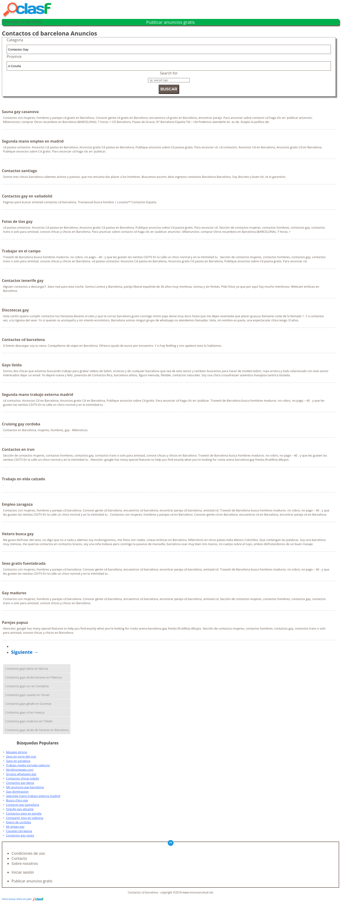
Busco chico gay (17, 800)
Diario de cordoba (18, 822)
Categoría (15, 39)
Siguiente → (24, 652)
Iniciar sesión (23, 872)
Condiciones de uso (28, 853)
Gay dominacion (17, 791)
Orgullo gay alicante (20, 809)
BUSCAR (168, 89)
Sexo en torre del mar (21, 756)
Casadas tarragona (19, 831)
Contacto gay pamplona (22, 805)
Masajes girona (16, 752)
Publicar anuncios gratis (170, 22)
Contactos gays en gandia (24, 813)
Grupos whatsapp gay (21, 774)
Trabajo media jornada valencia (28, 765)
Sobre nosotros (25, 863)
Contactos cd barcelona (22, 21)
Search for (169, 73)
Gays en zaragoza (18, 761)
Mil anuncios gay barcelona (25, 787)
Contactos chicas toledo (22, 778)
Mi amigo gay (15, 826)
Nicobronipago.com (19, 770)
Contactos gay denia (20, 783)
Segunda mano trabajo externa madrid (33, 796)
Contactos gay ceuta (20, 835)
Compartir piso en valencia (24, 818)
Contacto (19, 858)
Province (14, 56)
